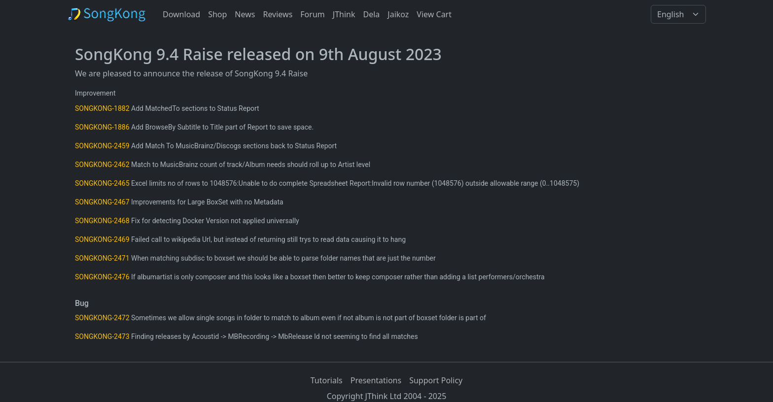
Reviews (277, 14)
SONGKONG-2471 (102, 258)
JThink (344, 14)
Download (181, 14)
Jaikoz (398, 14)
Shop (217, 14)
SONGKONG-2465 (102, 183)
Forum (312, 14)
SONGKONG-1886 (102, 127)
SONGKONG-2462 (102, 164)
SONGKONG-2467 (102, 202)
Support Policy (435, 380)
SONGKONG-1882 (102, 108)
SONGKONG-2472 (102, 318)
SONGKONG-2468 (102, 221)
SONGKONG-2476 (102, 277)
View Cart (434, 14)
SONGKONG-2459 (102, 146)
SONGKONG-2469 (102, 239)
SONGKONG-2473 (102, 336)
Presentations (376, 380)
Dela (371, 14)
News (245, 14)
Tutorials (327, 380)
